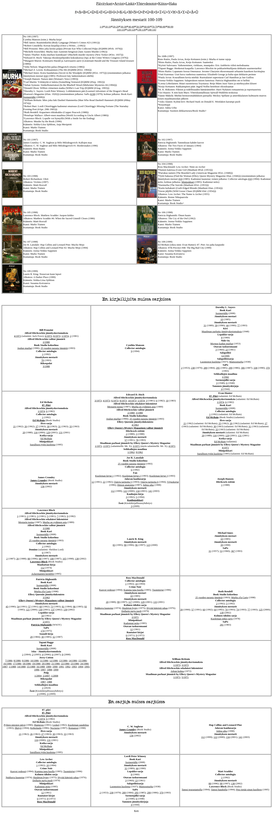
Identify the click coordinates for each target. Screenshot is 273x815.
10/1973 (132, 400)
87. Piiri (46, 405)
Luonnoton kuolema (210, 361)
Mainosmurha (236, 361)
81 (63, 606)
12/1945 (225, 355)
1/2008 (54, 675)
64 (215, 609)
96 (136, 545)
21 (14, 426)
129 (48, 432)
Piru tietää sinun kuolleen (249, 789)
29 (31, 636)
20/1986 (46, 663)
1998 (49, 669)
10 (221, 319)
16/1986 (7, 663)
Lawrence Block (38, 561)
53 (221, 551)
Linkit (130, 3)
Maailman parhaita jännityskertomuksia (222, 331)
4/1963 (135, 424)
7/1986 (8, 660)
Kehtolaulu (36, 728)
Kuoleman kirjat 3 (158, 475)
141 (150, 491)
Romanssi (73, 728)
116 (36, 432)
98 (40, 558)
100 (52, 558)
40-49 (131, 26)
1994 (80, 666)
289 (205, 367)
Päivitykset (104, 3)
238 (193, 367)
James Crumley (38, 480)
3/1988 (46, 366)
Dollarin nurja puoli (132, 611)
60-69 (147, 26)
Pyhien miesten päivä (14, 724)
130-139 (141, 29)
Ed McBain (39, 420)
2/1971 (106, 446)
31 (205, 325)
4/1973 (17, 336)
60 (204, 609)
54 (18, 606)
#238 (92, 94)
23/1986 (75, 663)
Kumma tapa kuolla (134, 589)
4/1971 (171, 446)
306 (243, 367)
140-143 (152, 29)
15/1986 (82, 660)
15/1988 (31, 666)
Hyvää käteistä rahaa (157, 608)
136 (43, 486)
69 (40, 606)
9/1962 (139, 452)
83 (114, 545)
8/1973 (56, 336)
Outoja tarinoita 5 (123, 481)
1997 (43, 669)
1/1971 (98, 446)
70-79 (155, 26)
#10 (46, 75)
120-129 (131, 29)
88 (28, 558)
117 (130, 602)
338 (255, 367)
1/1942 (225, 376)
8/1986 (17, 660)
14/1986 (73, 660)
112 (113, 491)
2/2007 (46, 675)
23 (226, 349)
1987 (5, 666)
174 (43, 630)
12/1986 (53, 660)
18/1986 (27, 663)
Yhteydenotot (146, 3)
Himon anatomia (125, 484)
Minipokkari (187, 182)
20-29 (116, 26)
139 (65, 609)
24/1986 (84, 663)
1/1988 (12, 666)
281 (222, 624)
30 (48, 426)
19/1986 (36, 663)
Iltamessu (39, 724)
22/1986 (65, 663)
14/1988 (21, 666)
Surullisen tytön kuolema (42, 444)
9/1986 (25, 660)
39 (216, 325)
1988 (49, 681)
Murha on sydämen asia (144, 406)
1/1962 (130, 452)
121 (28, 609)
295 (218, 367)
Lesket (56, 724)
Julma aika (148, 484)
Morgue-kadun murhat (221, 343)
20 (24, 432)
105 (64, 558)
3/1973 (98, 400)
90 (125, 545)
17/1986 (17, 663)
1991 (61, 666)
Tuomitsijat (158, 589)
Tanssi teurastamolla (192, 789)
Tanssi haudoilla (219, 789)
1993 (74, 666)
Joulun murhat (24, 348)
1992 (67, 666)
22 (104, 481)
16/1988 (40, 666)
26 (25, 426)
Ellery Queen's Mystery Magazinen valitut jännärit (135, 427)
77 (238, 325)
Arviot (119, 3)
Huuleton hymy (130, 608)
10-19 (108, 26)
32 (54, 636)
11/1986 (44, 660)
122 (125, 491)
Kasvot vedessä (107, 589)
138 (77, 558)
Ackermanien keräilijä (42, 573)
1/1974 (65, 336)
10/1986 (34, 660)
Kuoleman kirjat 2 (131, 475)
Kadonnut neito (131, 623)
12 (93, 481)
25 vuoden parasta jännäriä (54, 348)
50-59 (139, 26)
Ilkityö (18, 728)
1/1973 (176, 665)
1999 (55, 669)
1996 (36, 669)
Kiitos (162, 3)
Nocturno (55, 728)
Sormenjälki (29, 97)
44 (227, 325)
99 (118, 602)
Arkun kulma (177, 671)
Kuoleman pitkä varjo (222, 618)
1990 (54, 666)
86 (74, 606)
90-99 (170, 26)
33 (70, 426)
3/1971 (136, 446)
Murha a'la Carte (42, 591)
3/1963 (46, 597)
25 (220, 423)
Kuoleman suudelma (78, 724)
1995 (86, 666)
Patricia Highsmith (41, 624)
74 (237, 609)
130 (40, 609)
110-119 (121, 29)
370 (268, 367)
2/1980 (46, 342)
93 (85, 606)
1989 (48, 666)
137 (53, 609)
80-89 (163, 26)
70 (226, 609)
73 (52, 606)
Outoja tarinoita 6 (149, 481)
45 (7, 606)
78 (42, 360)
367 (233, 551)
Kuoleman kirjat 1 (104, 475)
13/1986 (63, 660)
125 (261, 609)
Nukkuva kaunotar (104, 608)
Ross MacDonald (135, 638)
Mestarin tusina (115, 406)
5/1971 (185, 677)
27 (37, 426)
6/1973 (48, 336)
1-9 (101, 26)
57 (126, 440)
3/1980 (139, 412)
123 (148, 545)
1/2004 (37, 675)
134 (138, 491)
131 (61, 432)
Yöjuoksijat (173, 481)
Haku (173, 3)
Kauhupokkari (135, 500)
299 (230, 367)
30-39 (123, 26)
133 (155, 602)
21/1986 (55, 663)
